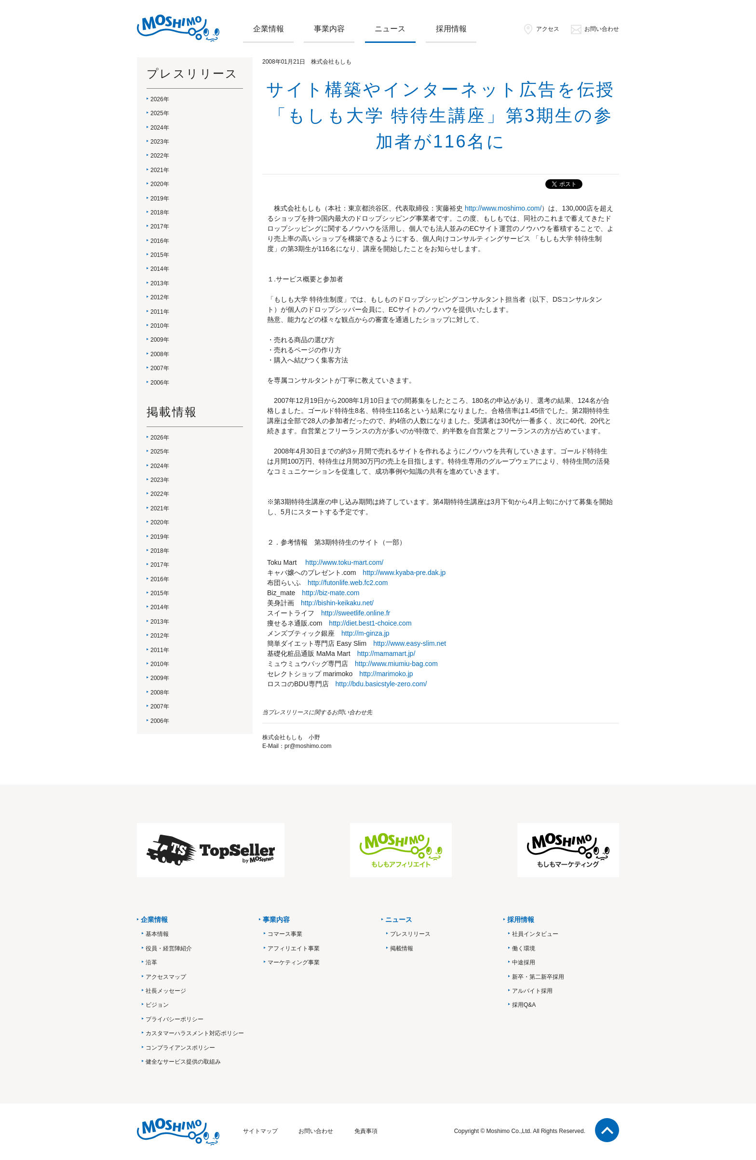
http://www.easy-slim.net (409, 643)
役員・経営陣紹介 (169, 948)
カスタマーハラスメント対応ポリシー (195, 1033)
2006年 (159, 382)
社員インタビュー (535, 934)
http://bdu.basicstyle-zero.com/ (381, 684)
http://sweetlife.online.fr (355, 613)
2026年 (159, 99)
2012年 (159, 297)
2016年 (159, 241)
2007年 (159, 368)
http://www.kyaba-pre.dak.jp (404, 572)
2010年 (159, 325)
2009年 (159, 339)
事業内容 (329, 29)
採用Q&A (524, 1004)
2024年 (159, 127)
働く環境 (523, 948)
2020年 (159, 184)
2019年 (159, 198)
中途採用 (523, 962)
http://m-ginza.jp (365, 633)
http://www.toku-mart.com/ (344, 562)
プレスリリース (410, 934)
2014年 (159, 269)
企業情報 (268, 29)
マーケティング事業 (294, 962)
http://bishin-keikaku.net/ (337, 603)
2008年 (159, 354)
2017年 (159, 226)
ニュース (390, 29)
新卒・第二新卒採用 (538, 976)
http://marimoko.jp (386, 674)
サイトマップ (260, 1131)
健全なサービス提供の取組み (183, 1061)
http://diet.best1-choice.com (370, 623)
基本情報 (157, 934)
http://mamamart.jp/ (386, 653)
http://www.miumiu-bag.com (396, 663)
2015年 (159, 255)
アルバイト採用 (532, 990)
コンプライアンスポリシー (180, 1047)
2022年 (159, 155)
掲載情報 (401, 948)
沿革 (151, 962)
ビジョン (157, 1004)
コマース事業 (285, 934)
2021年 (159, 170)
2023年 (159, 141)
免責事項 (366, 1131)
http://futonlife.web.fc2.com (348, 583)
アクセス (540, 29)
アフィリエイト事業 (294, 948)
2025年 (159, 113)
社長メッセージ (166, 990)
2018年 (159, 212)
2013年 (159, 283)
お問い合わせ (594, 29)
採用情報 (451, 29)
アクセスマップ (166, 976)
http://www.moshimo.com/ (503, 208)
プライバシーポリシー (174, 1019)
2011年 (159, 311)
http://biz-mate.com (330, 593)
